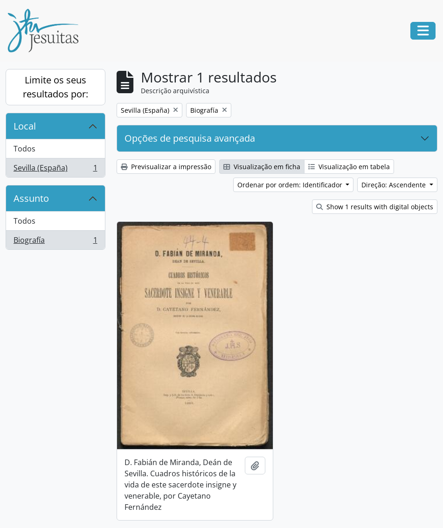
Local (25, 126)
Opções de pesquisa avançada (190, 138)
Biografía (55, 241)
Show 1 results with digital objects (374, 206)
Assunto (31, 198)
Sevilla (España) (55, 169)
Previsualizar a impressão (166, 166)
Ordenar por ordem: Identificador (290, 184)
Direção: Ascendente (394, 184)
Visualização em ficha (261, 166)
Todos (24, 149)
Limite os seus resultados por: (55, 87)
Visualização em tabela (349, 166)
